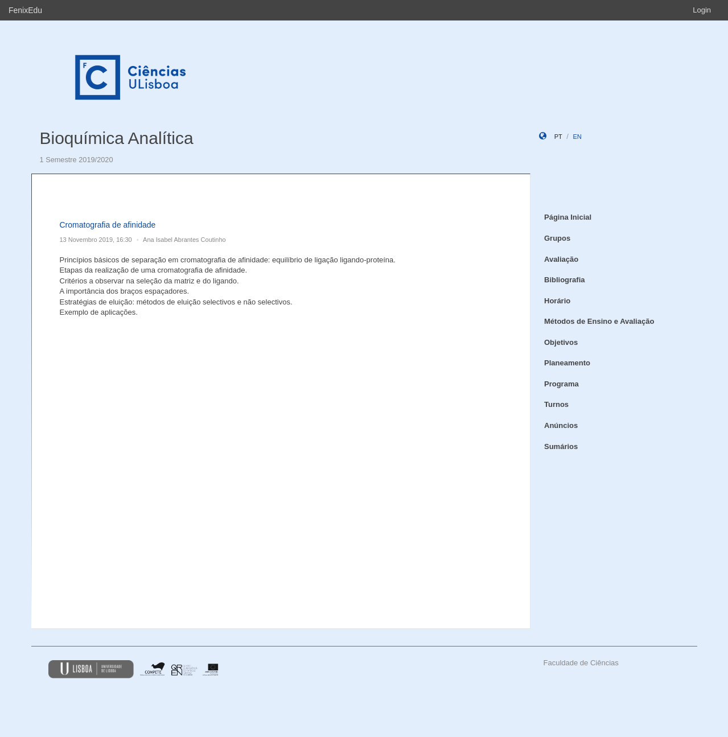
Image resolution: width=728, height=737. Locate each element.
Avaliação (561, 259)
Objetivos (561, 342)
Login (702, 10)
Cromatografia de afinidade (108, 224)
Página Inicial (567, 217)
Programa (561, 384)
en (577, 136)
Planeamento (567, 363)
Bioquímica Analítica (117, 138)
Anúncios (561, 425)
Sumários (561, 446)
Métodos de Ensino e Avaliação (599, 321)
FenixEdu (25, 10)
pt (558, 136)
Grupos (557, 238)
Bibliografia (564, 279)
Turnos (556, 404)
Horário (557, 301)
